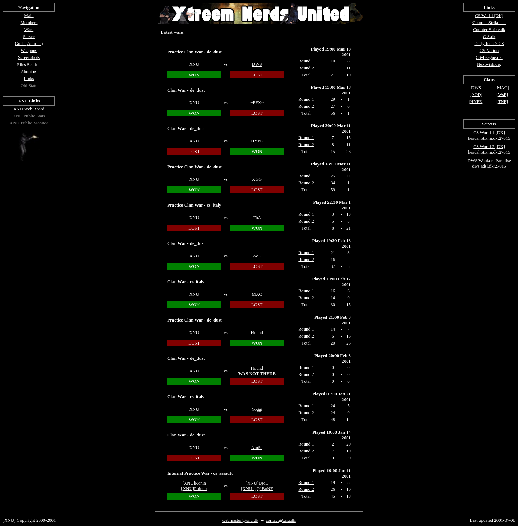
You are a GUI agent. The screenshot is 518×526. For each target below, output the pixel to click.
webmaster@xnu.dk (240, 520)
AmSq (257, 447)
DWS (257, 64)
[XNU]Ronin (194, 483)
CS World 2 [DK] (489, 146)
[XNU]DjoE (257, 483)
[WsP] (502, 94)
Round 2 (306, 412)
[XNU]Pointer (194, 488)
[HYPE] (476, 101)
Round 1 (306, 405)
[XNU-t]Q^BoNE (257, 488)
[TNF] (502, 101)
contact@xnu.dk (281, 520)
